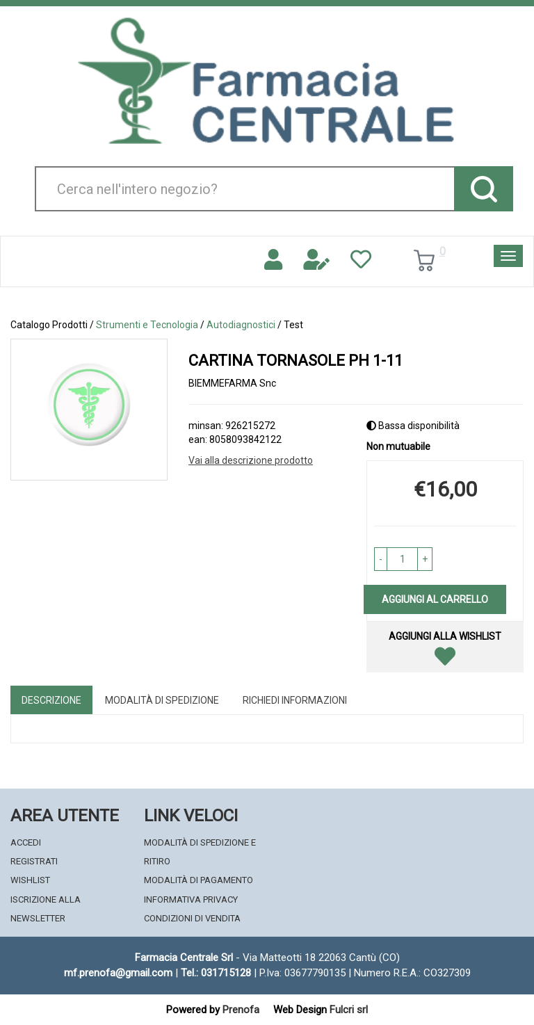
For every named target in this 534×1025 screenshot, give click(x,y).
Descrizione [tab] (51, 700)
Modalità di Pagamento (198, 880)
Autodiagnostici (241, 324)
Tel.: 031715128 (216, 973)
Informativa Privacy (191, 899)
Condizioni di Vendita (192, 918)
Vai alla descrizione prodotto (250, 460)
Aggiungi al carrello (435, 599)
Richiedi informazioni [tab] (295, 700)
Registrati (34, 861)
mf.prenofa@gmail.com (118, 973)
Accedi (25, 842)
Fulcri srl (349, 1009)
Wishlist (30, 880)
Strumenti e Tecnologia (147, 324)
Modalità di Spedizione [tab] (162, 700)
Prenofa (240, 1009)
